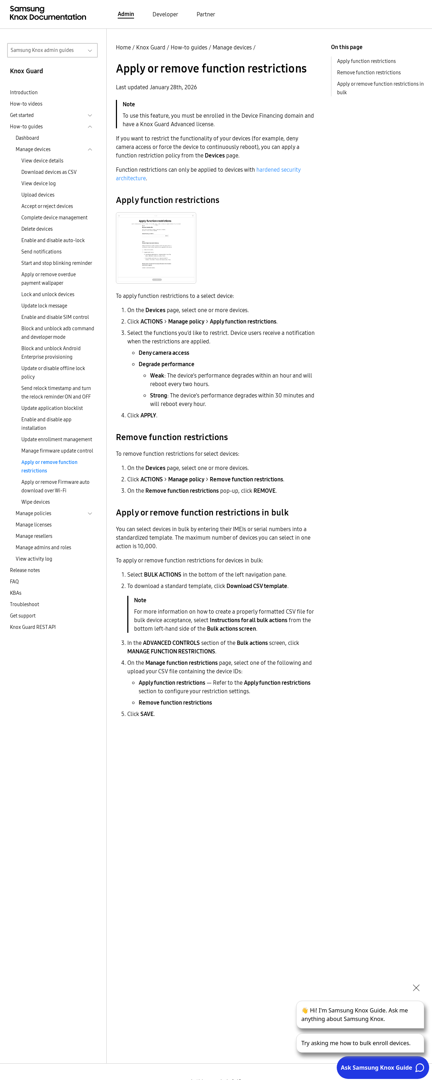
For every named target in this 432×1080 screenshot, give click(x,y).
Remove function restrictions (369, 72)
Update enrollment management (56, 439)
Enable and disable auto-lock (53, 240)
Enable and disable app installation (46, 424)
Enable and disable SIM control (55, 317)
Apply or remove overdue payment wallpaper (48, 279)
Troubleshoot (24, 604)
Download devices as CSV (49, 172)
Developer (165, 14)
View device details (42, 160)
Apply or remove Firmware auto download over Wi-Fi (55, 486)
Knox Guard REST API (33, 627)
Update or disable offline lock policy (53, 372)
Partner (206, 14)
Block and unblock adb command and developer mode (57, 333)
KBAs (15, 593)
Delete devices (37, 228)
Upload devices (37, 194)
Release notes (25, 570)
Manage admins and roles (43, 547)
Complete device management (54, 217)
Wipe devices (35, 502)
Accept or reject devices (47, 206)
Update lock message (44, 305)
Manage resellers (34, 536)
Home (123, 47)
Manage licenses (34, 524)
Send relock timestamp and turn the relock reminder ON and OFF (56, 392)
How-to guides (189, 47)
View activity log (34, 558)
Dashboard (27, 137)
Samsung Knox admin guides (42, 50)
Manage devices (232, 47)
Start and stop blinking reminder (56, 263)
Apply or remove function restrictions (49, 466)
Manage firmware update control (57, 450)
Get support (23, 615)
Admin (126, 14)
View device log (38, 183)
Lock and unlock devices (47, 294)
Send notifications (41, 251)
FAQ (14, 581)
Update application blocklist (52, 408)
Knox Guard (150, 47)
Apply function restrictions (366, 61)
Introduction (24, 92)
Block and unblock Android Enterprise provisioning (51, 352)
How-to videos (26, 103)
